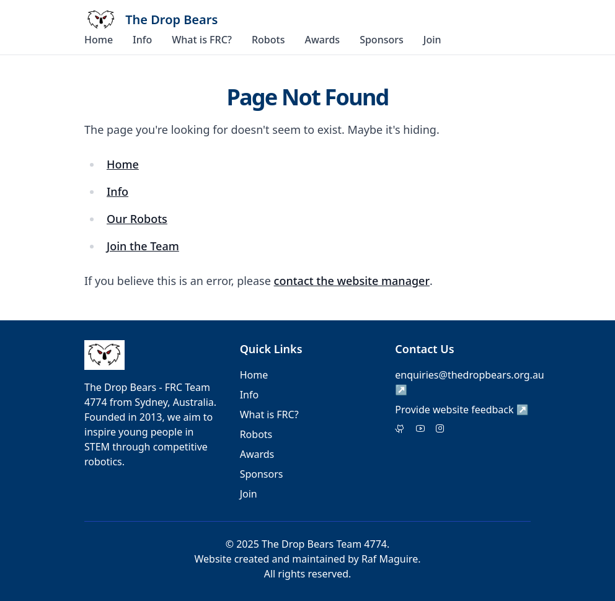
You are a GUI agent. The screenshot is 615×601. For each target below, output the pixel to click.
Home (98, 39)
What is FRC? (202, 39)
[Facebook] (420, 429)
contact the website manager (352, 280)
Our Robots (137, 218)
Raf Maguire (389, 559)
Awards (322, 39)
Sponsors (382, 39)
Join (432, 39)
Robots (268, 39)
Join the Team (143, 246)
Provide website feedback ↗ (461, 409)
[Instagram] (440, 429)
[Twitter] (400, 429)
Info (142, 39)
